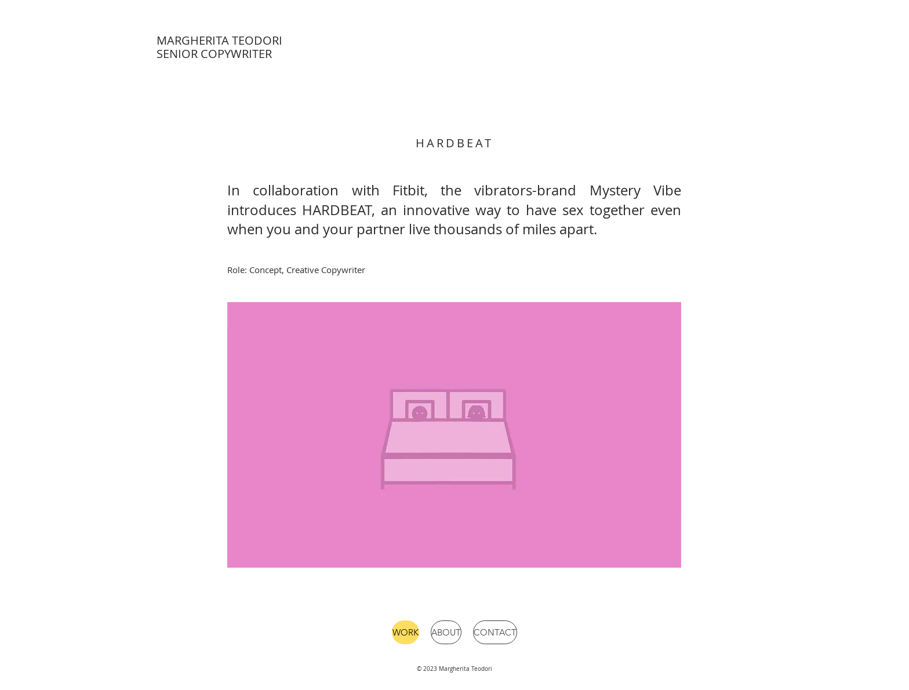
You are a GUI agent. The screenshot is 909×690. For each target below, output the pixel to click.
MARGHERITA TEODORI (219, 40)
